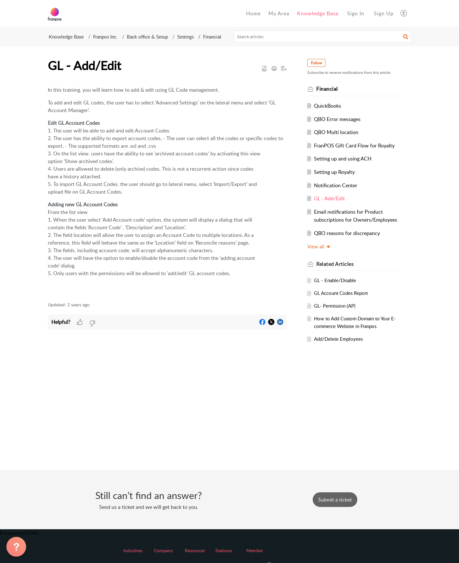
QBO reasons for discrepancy (347, 233)
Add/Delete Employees (338, 339)
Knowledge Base (66, 36)
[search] (323, 37)
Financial (212, 36)
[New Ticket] (335, 499)
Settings (185, 36)
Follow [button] (316, 63)
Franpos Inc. (105, 36)
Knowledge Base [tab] (318, 13)
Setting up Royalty (334, 171)
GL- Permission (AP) (334, 306)
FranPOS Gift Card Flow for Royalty (354, 145)
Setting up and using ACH (342, 158)
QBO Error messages (337, 119)
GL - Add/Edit (329, 198)
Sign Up (384, 13)
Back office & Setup (147, 36)
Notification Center (335, 185)
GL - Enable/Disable (335, 280)
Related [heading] (334, 263)
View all (319, 246)
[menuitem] (356, 13)
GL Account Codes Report (341, 293)
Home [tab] (253, 13)
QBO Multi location (336, 132)
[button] (404, 13)
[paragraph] (167, 188)
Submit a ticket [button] (335, 499)
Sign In (355, 13)
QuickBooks (327, 105)
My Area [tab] (278, 13)
